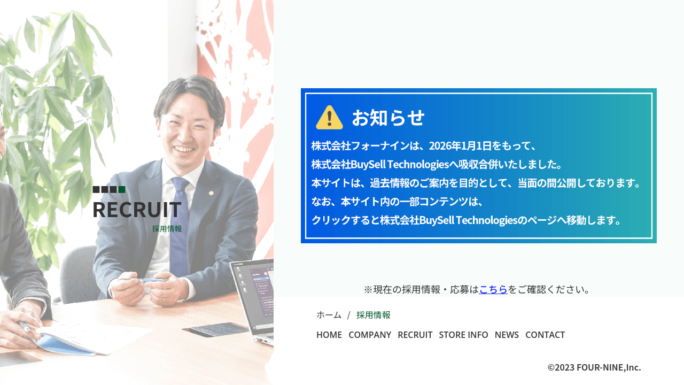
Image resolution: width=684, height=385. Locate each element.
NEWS (507, 335)
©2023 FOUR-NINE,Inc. (594, 366)
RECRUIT (415, 335)
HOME (329, 335)
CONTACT (545, 335)
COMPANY (369, 335)
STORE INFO (463, 335)
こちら (493, 289)
